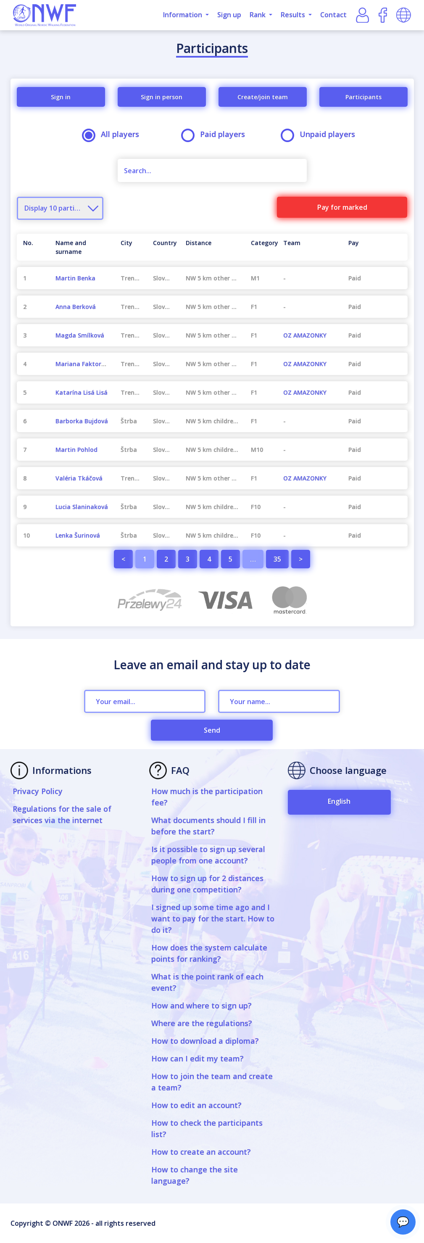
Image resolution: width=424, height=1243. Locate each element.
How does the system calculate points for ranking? (209, 953)
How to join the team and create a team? (212, 1082)
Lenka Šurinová (77, 535)
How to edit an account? (196, 1105)
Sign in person (161, 97)
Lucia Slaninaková (81, 507)
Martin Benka (75, 278)
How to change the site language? (194, 1175)
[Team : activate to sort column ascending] (309, 247)
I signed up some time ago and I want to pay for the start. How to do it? (212, 918)
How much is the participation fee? (207, 797)
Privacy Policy (38, 791)
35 (277, 559)
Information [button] (183, 14)
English (339, 801)
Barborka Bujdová (81, 421)
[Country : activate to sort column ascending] (163, 247)
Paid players (215, 134)
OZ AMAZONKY (305, 335)
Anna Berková (75, 307)
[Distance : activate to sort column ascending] (212, 247)
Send (212, 730)
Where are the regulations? (201, 1023)
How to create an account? (201, 1152)
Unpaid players (321, 134)
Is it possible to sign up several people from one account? (208, 855)
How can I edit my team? (197, 1058)
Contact (333, 14)
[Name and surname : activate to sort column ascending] (81, 247)
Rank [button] (258, 14)
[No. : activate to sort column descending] (33, 247)
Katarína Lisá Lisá (81, 392)
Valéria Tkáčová (79, 478)
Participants (363, 97)
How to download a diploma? (205, 1041)
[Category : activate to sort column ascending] (261, 247)
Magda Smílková (79, 335)
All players (113, 134)
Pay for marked (342, 207)
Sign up (229, 14)
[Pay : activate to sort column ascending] (374, 247)
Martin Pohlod (76, 450)
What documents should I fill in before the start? (208, 826)
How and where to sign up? (201, 1005)
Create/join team (262, 97)
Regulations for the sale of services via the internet (62, 814)
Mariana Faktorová (83, 364)
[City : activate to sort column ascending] (130, 247)
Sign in (61, 97)
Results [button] (294, 14)
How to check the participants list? (207, 1128)
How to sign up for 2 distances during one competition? (207, 884)
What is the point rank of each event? (207, 982)
